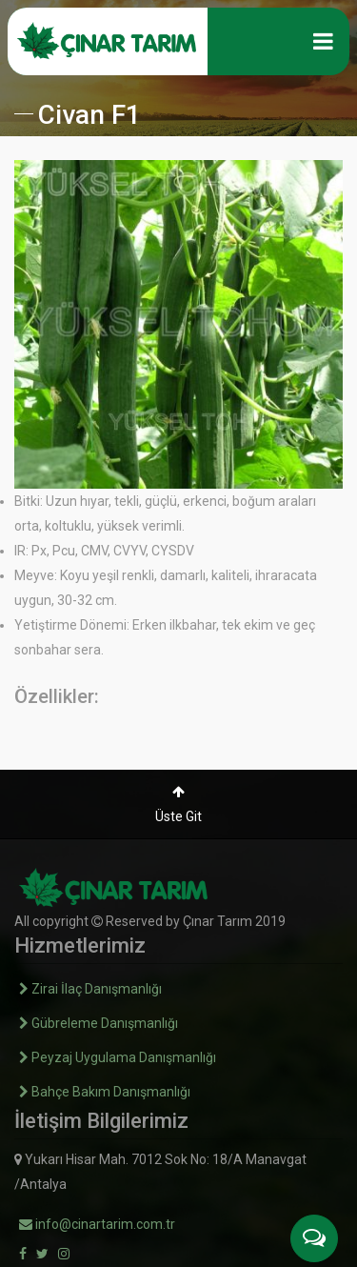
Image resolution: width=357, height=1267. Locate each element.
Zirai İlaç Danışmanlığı (90, 988)
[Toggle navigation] (323, 41)
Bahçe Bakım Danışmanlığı (104, 1091)
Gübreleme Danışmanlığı (98, 1023)
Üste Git (178, 804)
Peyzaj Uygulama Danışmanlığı (117, 1057)
